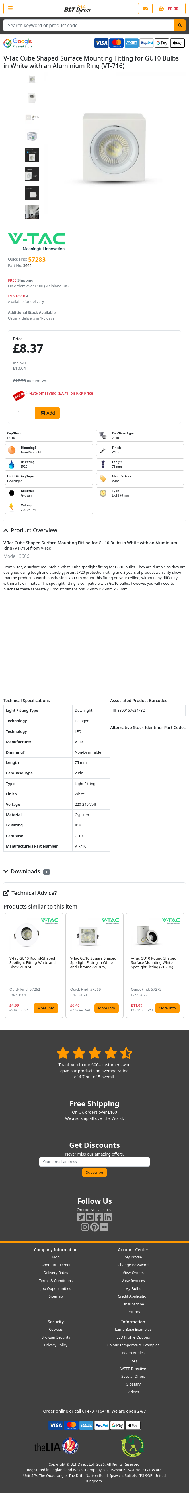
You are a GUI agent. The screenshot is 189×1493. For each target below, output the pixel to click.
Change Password (133, 1264)
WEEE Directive (133, 1368)
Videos (133, 1391)
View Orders (133, 1272)
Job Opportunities (55, 1288)
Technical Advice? (30, 893)
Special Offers (133, 1376)
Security (56, 1321)
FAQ (133, 1360)
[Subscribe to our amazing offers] (94, 1162)
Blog (56, 1257)
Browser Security (55, 1337)
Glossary (133, 1384)
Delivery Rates (56, 1272)
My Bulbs (133, 1288)
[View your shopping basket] (170, 8)
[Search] (180, 25)
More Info (45, 1008)
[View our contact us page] (145, 8)
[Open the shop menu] (10, 8)
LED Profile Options (133, 1337)
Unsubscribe (133, 1304)
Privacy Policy (55, 1344)
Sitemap (56, 1296)
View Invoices (133, 1280)
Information (133, 1321)
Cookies (56, 1329)
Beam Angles (133, 1352)
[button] (181, 965)
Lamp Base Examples (133, 1329)
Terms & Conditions (56, 1280)
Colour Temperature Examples (133, 1344)
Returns (133, 1311)
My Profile (133, 1257)
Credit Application (133, 1296)
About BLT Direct (55, 1264)
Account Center (133, 1249)
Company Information (55, 1249)
